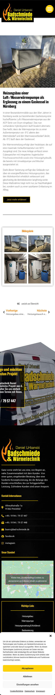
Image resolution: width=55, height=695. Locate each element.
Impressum (40, 691)
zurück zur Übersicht (29, 303)
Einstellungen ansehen (28, 684)
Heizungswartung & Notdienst (27, 625)
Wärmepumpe (28, 621)
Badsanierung (27, 630)
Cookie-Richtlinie (16, 691)
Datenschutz (30, 691)
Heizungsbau (27, 616)
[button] (50, 635)
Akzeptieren (27, 668)
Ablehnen (27, 676)
